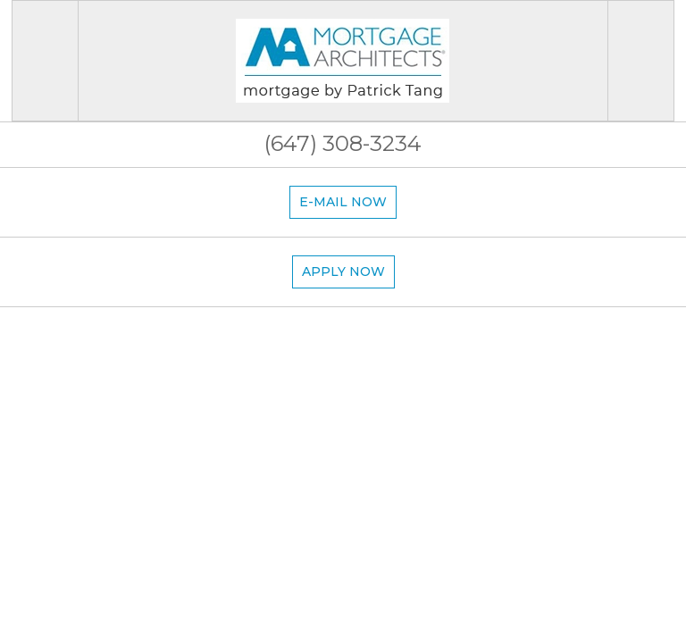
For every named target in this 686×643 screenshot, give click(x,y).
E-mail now (343, 202)
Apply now (343, 271)
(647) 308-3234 (343, 143)
